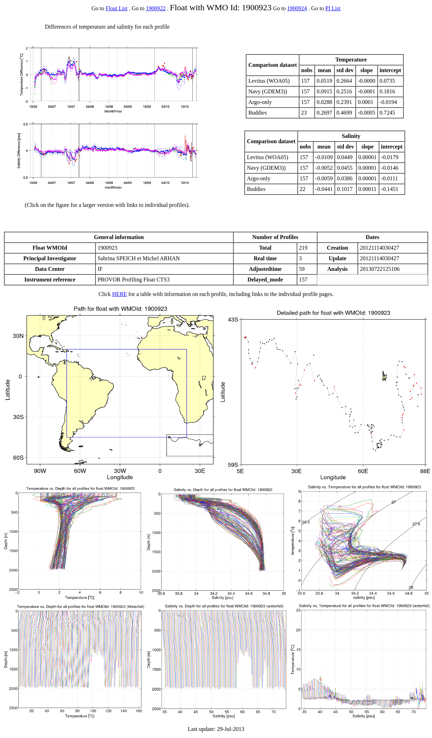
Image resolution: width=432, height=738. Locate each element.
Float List (117, 8)
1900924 (297, 8)
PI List (332, 8)
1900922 (156, 8)
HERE (119, 294)
